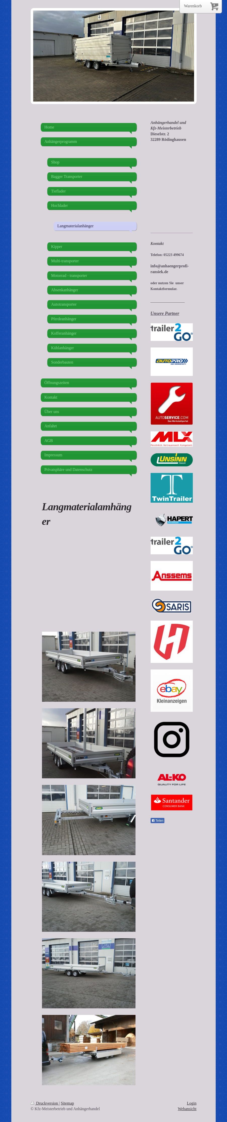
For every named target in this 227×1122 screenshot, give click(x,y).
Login (191, 1103)
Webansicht (187, 1109)
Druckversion (45, 1103)
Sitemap (67, 1103)
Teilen (157, 820)
